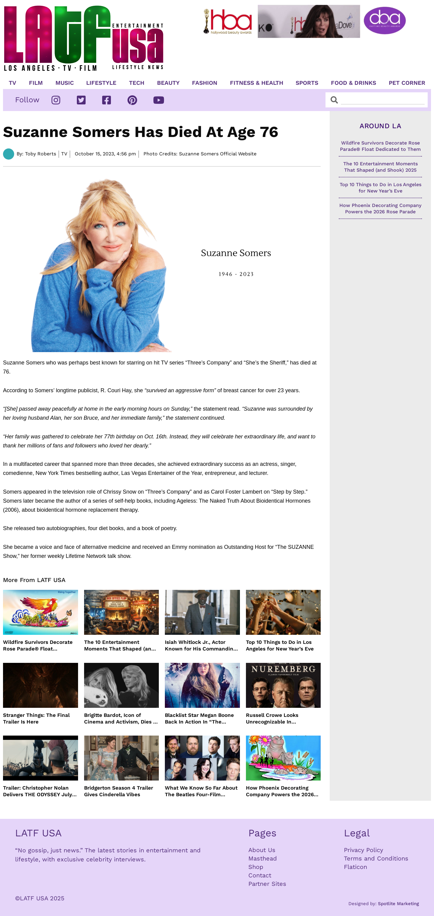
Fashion (204, 83)
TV (12, 83)
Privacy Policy (363, 850)
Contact (259, 875)
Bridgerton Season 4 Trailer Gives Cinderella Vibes (118, 791)
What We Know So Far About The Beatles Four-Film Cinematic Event (201, 791)
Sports (307, 83)
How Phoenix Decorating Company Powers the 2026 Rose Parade (280, 791)
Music (64, 83)
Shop (255, 866)
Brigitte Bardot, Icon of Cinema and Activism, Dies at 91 (121, 718)
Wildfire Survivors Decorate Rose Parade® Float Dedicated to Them (38, 645)
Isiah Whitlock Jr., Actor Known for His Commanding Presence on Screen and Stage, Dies (200, 645)
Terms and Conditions (376, 858)
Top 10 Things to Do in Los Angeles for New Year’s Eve (280, 645)
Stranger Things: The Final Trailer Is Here (36, 718)
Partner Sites (267, 883)
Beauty (168, 83)
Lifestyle (101, 83)
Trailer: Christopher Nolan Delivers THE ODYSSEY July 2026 (37, 791)
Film (36, 83)
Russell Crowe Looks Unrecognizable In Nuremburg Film (272, 718)
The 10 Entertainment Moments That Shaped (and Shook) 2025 (119, 645)
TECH (136, 83)
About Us (261, 850)
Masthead (262, 858)
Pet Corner (407, 83)
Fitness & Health (256, 83)
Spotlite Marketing (398, 903)
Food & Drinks (353, 83)
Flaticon (355, 866)
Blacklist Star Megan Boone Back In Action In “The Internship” (199, 718)
